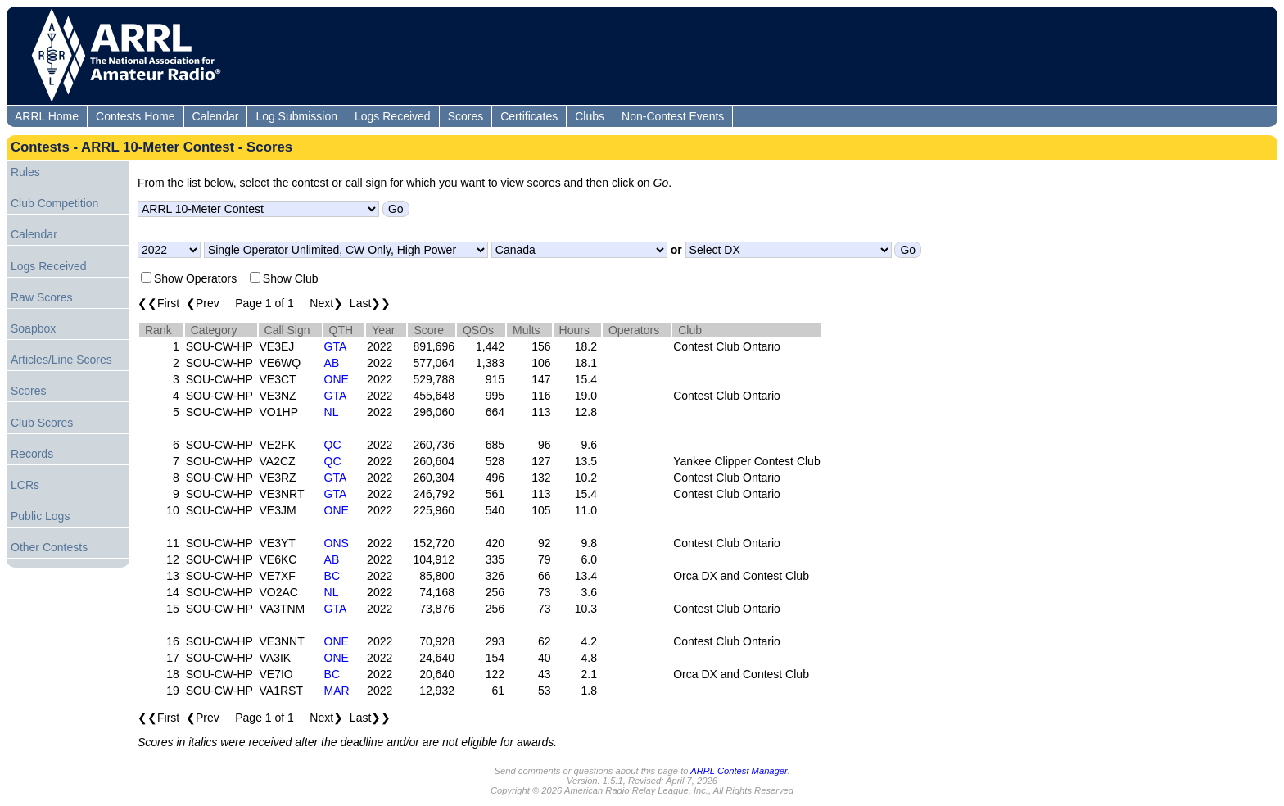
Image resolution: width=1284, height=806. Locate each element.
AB (332, 362)
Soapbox (33, 328)
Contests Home (135, 116)
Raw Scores (41, 297)
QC (332, 444)
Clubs (589, 116)
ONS (336, 543)
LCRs (25, 484)
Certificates (529, 116)
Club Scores (42, 422)
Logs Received (393, 116)
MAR (337, 690)
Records (32, 453)
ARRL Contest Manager (738, 771)
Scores (466, 116)
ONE (336, 379)
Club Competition (54, 203)
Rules (25, 172)
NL (331, 412)
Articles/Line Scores (61, 359)
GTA (335, 346)
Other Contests (49, 547)
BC (332, 575)
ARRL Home (47, 116)
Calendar (215, 116)
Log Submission (296, 116)
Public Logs (40, 516)
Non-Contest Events (673, 116)
